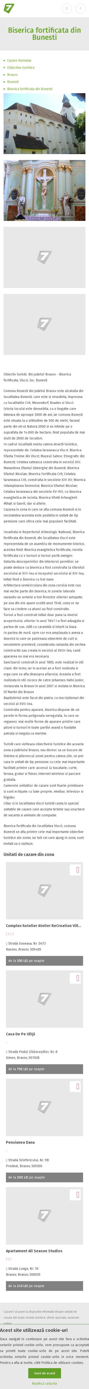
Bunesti (13, 82)
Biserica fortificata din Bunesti (29, 89)
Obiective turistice (21, 68)
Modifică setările (44, 1384)
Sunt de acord (44, 1373)
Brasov (12, 75)
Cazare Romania (19, 61)
